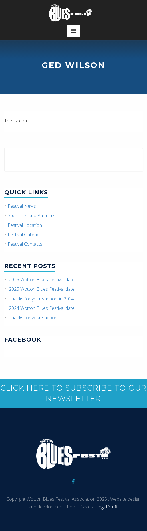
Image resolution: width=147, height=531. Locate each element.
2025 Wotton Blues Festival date (42, 289)
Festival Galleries (25, 234)
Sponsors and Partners (31, 215)
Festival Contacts (25, 244)
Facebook (22, 339)
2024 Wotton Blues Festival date (42, 308)
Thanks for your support (33, 317)
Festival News (22, 206)
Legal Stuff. (106, 507)
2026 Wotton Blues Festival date (42, 279)
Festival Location (25, 225)
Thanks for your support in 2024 (41, 299)
